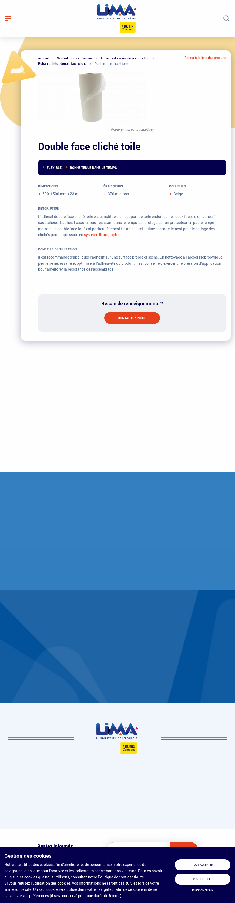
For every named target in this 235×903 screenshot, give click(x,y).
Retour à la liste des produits (205, 57)
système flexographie (102, 234)
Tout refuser (203, 879)
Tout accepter (202, 865)
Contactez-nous (132, 318)
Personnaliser (202, 890)
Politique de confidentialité (121, 876)
